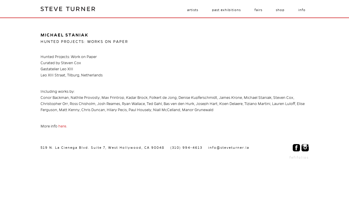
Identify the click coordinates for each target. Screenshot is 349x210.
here (62, 126)
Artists (192, 10)
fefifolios (299, 157)
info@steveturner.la (228, 147)
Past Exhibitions (226, 10)
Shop (280, 10)
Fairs (258, 10)
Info (302, 10)
